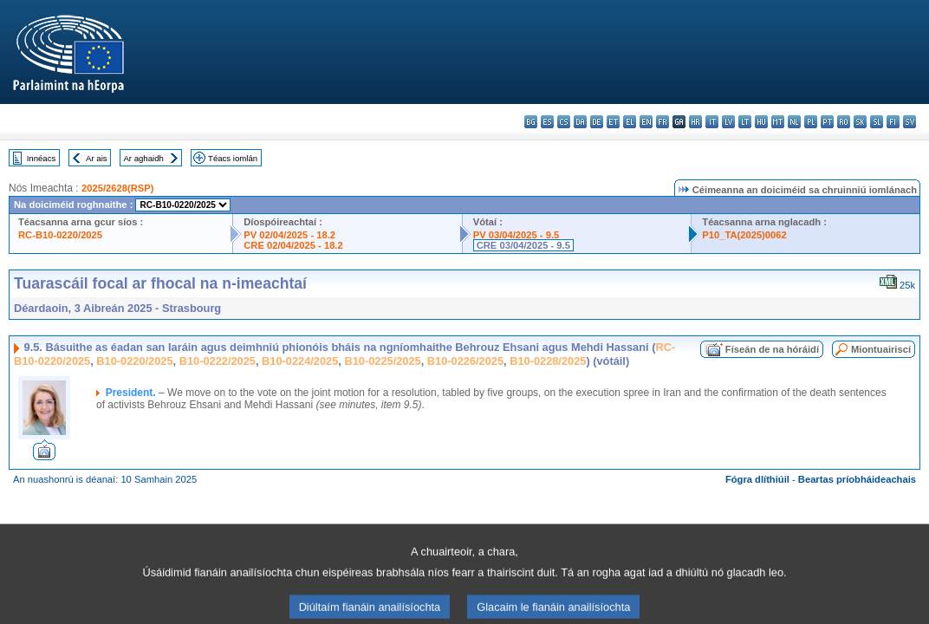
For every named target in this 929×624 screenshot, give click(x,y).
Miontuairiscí (881, 349)
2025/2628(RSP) (117, 188)
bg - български (530, 121)
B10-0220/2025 (134, 360)
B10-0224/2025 (300, 360)
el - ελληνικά (629, 121)
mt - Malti (777, 121)
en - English (646, 121)
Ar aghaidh (143, 158)
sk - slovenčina (860, 121)
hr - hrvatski (695, 121)
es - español (547, 121)
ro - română (843, 121)
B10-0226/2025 (465, 360)
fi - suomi (893, 121)
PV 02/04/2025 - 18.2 (289, 235)
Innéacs (41, 158)
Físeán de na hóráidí (772, 349)
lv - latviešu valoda (728, 121)
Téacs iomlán (232, 158)
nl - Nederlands (794, 121)
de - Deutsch (596, 121)
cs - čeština (563, 121)
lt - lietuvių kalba (744, 121)
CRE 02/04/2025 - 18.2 (293, 245)
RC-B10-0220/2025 (60, 235)
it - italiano (711, 121)
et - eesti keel (613, 121)
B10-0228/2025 (548, 360)
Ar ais (96, 158)
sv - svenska (909, 121)
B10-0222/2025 (217, 360)
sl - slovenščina (876, 121)
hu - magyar (761, 121)
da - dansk (580, 121)
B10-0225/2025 (382, 360)
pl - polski (810, 121)
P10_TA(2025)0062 (744, 235)
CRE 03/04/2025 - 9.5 (523, 245)
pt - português (827, 121)
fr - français (662, 121)
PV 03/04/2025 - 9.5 (516, 235)
